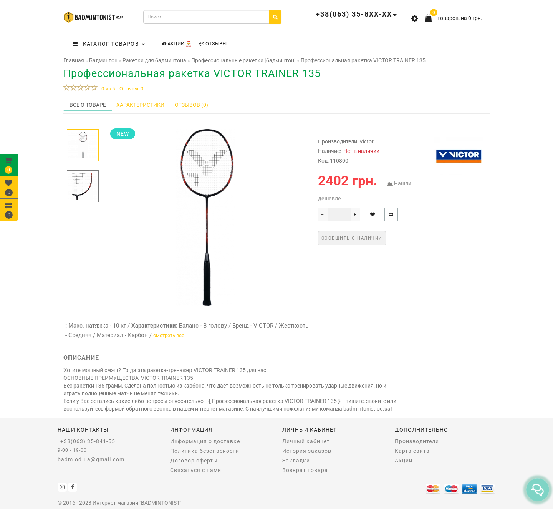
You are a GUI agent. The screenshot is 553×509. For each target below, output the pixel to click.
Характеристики (140, 105)
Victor (366, 141)
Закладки (296, 460)
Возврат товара (305, 470)
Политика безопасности (204, 451)
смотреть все (168, 335)
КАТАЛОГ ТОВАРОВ (109, 44)
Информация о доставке (205, 441)
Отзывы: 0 (131, 88)
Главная (73, 60)
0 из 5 (107, 88)
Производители (417, 441)
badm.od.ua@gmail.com (91, 459)
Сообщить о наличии (351, 238)
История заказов (306, 451)
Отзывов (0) (191, 105)
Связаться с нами (195, 470)
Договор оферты (194, 460)
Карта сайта (412, 451)
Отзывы (213, 44)
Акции (403, 460)
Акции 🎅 (177, 44)
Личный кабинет (306, 441)
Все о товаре (88, 105)
